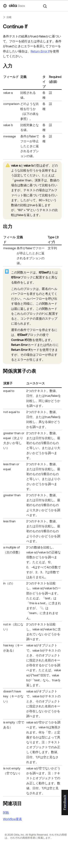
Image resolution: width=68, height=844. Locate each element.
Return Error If (40, 51)
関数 (6, 812)
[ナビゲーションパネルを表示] (63, 6)
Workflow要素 (12, 819)
